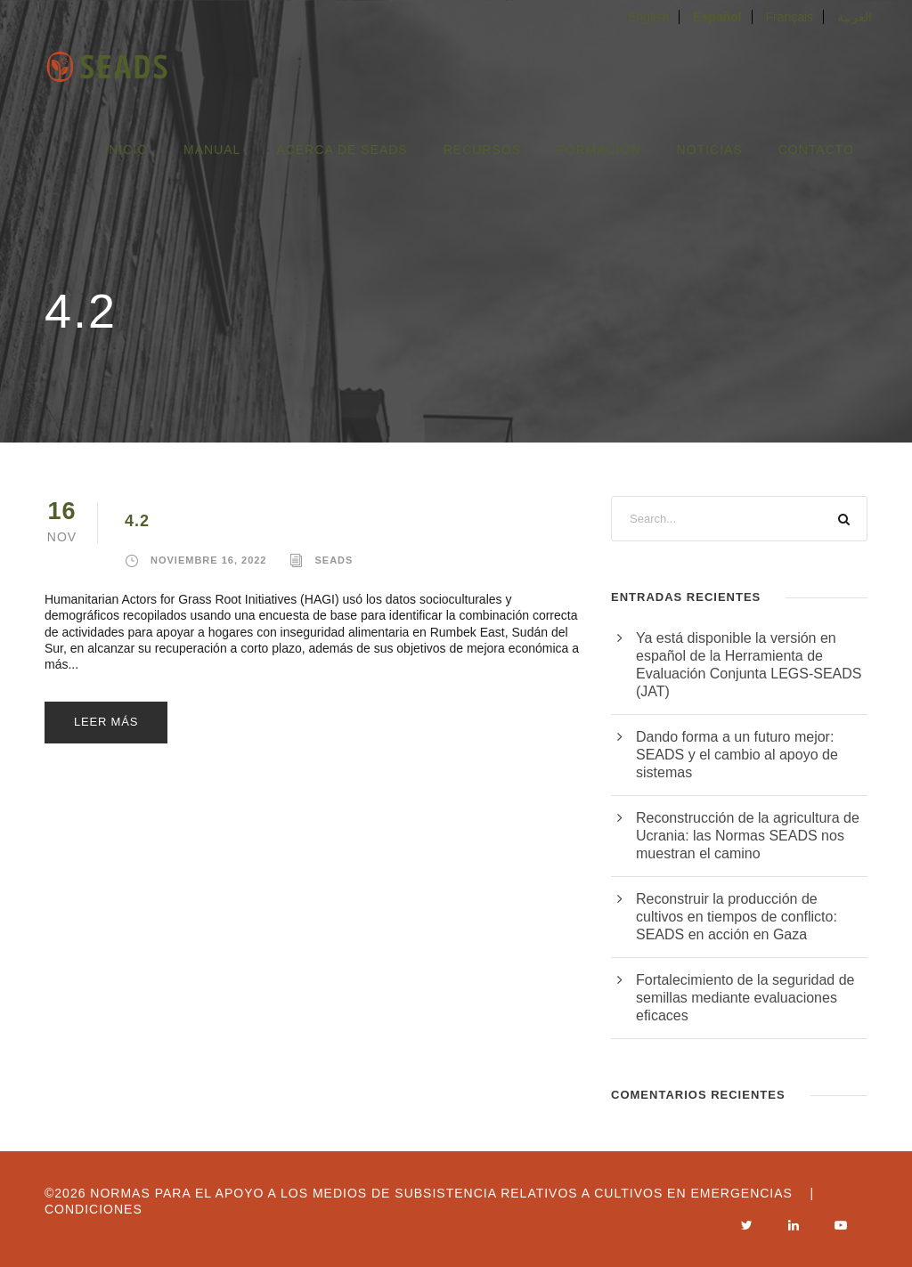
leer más (106, 721)
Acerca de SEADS (341, 149)
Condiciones (93, 1209)
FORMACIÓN (599, 149)
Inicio (126, 149)
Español (717, 17)
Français (789, 17)
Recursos (482, 149)
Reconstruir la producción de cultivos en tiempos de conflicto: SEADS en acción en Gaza (736, 916)
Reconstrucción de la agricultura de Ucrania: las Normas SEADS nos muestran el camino (747, 835)
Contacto (816, 149)
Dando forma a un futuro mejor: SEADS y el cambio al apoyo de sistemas (737, 754)
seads (334, 560)
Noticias (710, 149)
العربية (854, 17)
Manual (211, 149)
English (648, 17)
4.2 (137, 521)
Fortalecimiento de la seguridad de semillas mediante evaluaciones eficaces (745, 997)
